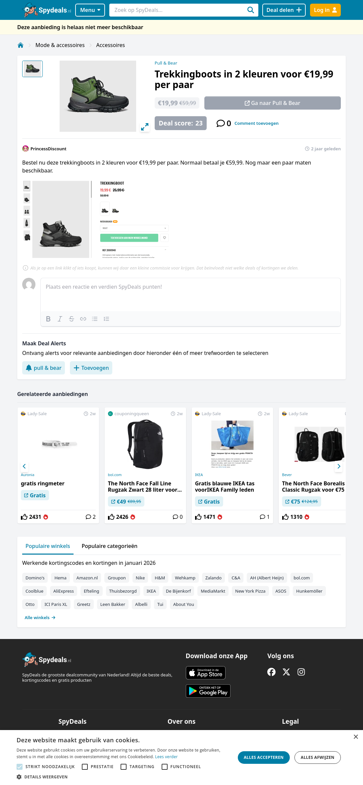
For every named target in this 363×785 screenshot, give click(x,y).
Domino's (35, 578)
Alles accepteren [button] (264, 757)
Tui (160, 604)
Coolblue (34, 591)
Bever (287, 474)
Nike (140, 578)
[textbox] (190, 294)
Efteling (91, 591)
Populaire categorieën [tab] (110, 546)
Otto (30, 604)
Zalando (213, 578)
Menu (90, 10)
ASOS (281, 591)
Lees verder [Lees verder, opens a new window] (166, 757)
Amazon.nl (87, 578)
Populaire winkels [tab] (48, 546)
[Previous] (24, 466)
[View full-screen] (145, 127)
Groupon (117, 578)
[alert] (181, 757)
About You (183, 604)
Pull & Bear (166, 63)
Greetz (83, 604)
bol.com (115, 474)
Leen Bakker (112, 604)
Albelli (141, 604)
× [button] (355, 737)
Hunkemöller (309, 591)
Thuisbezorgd (123, 591)
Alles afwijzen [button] (318, 757)
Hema (60, 578)
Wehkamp (185, 578)
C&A (236, 578)
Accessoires (110, 45)
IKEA (199, 474)
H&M (160, 578)
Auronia (27, 474)
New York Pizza (250, 591)
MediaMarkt (213, 591)
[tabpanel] (181, 588)
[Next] (338, 466)
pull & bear (44, 367)
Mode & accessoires (60, 45)
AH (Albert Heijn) (267, 578)
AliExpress (63, 591)
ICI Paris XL (55, 604)
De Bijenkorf (178, 591)
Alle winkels (40, 617)
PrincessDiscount (48, 148)
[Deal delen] (284, 10)
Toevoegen (91, 367)
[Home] (20, 45)
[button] (123, 776)
